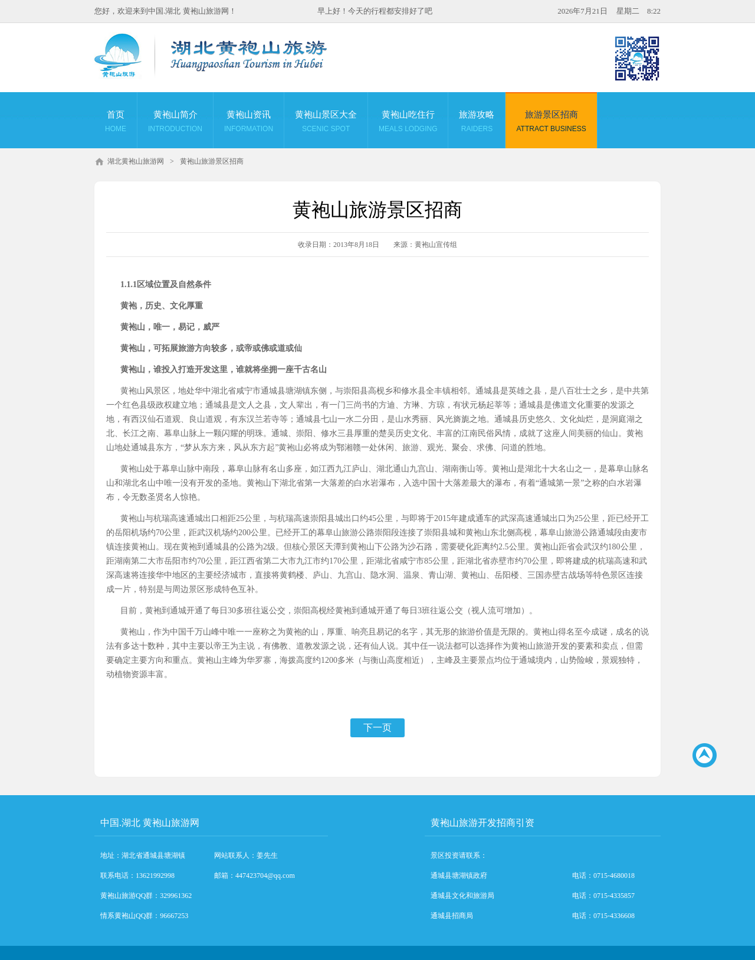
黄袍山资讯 (248, 123)
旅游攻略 (476, 123)
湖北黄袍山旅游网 (135, 161)
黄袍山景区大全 (326, 123)
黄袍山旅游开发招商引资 (482, 823)
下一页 (377, 728)
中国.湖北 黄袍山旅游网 (149, 823)
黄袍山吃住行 (408, 123)
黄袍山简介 (175, 123)
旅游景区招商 (551, 123)
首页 (115, 123)
